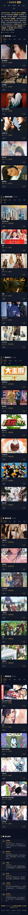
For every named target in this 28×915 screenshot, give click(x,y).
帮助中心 (8, 910)
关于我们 (3, 910)
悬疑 (24, 200)
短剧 (14, 8)
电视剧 (14, 5)
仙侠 (15, 521)
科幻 (10, 39)
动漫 (23, 5)
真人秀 (10, 360)
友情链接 (13, 910)
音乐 (16, 360)
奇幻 (5, 42)
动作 (15, 39)
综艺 (19, 5)
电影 (9, 5)
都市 (5, 202)
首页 (5, 5)
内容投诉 (19, 910)
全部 (5, 39)
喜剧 (5, 363)
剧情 (20, 39)
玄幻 (10, 521)
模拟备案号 (24, 910)
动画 (24, 39)
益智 (10, 363)
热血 (24, 521)
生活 (21, 360)
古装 (15, 200)
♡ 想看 (23, 65)
